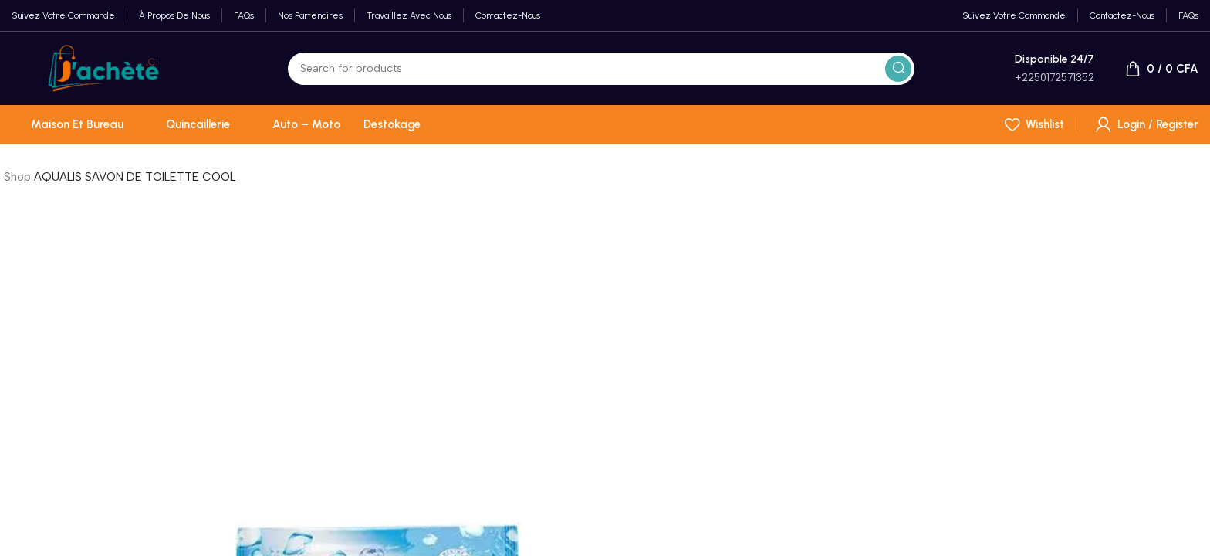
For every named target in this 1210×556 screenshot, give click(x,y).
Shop (17, 177)
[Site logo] (103, 67)
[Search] (601, 69)
